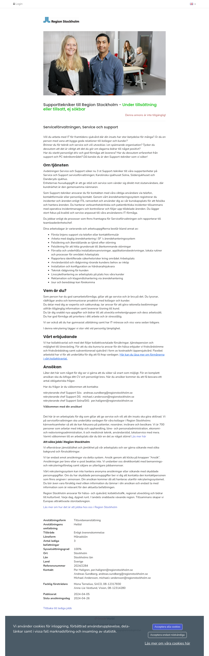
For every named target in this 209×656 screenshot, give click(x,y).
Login (17, 4)
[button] (193, 4)
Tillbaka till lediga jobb (57, 608)
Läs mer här (138, 436)
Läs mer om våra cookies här (167, 643)
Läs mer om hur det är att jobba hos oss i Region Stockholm (80, 507)
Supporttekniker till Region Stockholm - (100, 106)
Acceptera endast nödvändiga (167, 635)
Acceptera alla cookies (167, 627)
